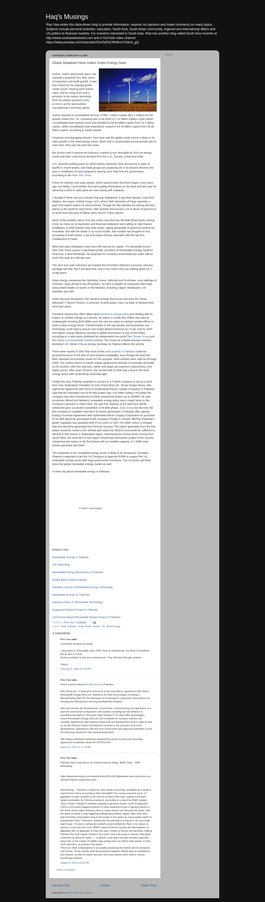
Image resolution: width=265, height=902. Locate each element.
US (103, 626)
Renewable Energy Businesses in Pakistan (77, 572)
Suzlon (96, 626)
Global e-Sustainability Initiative (75, 340)
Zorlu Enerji (126, 407)
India (63, 626)
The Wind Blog (61, 564)
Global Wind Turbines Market (69, 579)
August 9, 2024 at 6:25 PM (74, 862)
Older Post (149, 885)
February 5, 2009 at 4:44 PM (75, 669)
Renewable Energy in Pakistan (70, 557)
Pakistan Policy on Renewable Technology (77, 602)
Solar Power (84, 626)
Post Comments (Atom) (79, 892)
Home (105, 885)
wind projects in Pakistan (120, 351)
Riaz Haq (65, 639)
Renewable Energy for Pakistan (71, 594)
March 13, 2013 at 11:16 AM (75, 747)
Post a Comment (66, 869)
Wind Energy (113, 626)
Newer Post (61, 885)
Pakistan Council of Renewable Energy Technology (82, 587)
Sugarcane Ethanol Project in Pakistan (75, 609)
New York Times (81, 175)
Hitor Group (94, 684)
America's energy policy (115, 314)
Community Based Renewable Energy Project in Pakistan (86, 617)
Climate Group (140, 336)
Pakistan (72, 626)
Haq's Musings (67, 16)
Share (168, 54)
